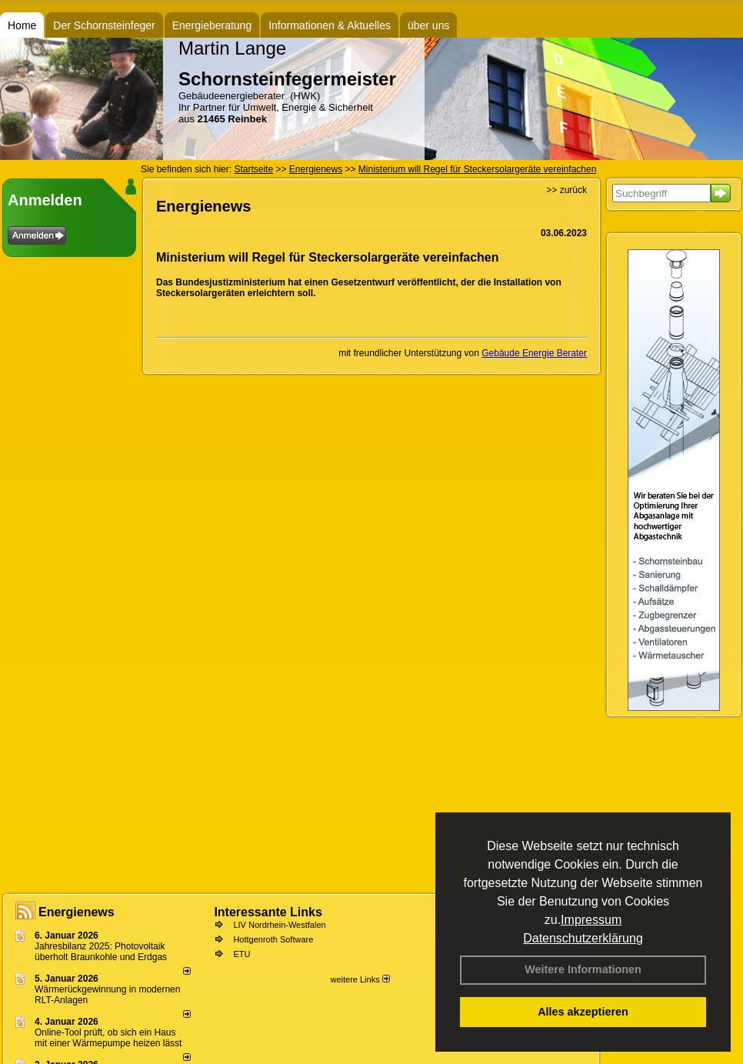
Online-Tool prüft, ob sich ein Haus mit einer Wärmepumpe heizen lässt (108, 1038)
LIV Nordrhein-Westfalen (279, 924)
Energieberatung (212, 25)
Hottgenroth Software (273, 939)
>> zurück (566, 190)
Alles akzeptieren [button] (583, 1012)
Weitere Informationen (583, 969)
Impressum (591, 919)
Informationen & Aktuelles (329, 25)
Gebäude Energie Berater (534, 353)
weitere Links (359, 979)
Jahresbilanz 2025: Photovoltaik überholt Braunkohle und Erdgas (101, 951)
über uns (428, 25)
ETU (241, 954)
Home (22, 25)
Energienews (76, 912)
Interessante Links (268, 912)
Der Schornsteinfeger (104, 25)
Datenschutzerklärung (583, 938)
